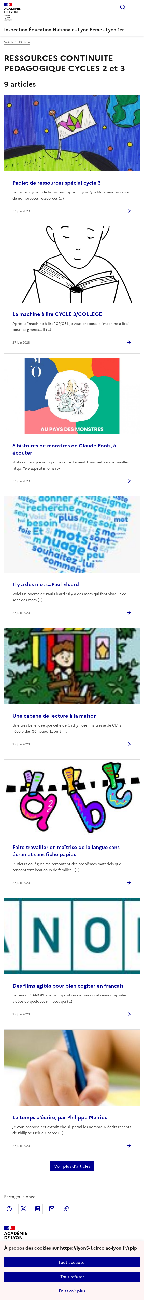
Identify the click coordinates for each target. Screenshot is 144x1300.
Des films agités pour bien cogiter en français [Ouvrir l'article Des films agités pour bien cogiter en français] (67, 986)
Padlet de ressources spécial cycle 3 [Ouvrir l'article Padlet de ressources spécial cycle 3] (56, 183)
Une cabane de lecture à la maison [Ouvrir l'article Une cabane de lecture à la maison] (54, 716)
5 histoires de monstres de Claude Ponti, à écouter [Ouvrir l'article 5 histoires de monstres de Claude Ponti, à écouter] (64, 449)
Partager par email (52, 1209)
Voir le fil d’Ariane (17, 42)
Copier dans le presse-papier (66, 1209)
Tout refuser (72, 1277)
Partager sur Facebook (9, 1209)
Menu (137, 7)
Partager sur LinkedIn (38, 1209)
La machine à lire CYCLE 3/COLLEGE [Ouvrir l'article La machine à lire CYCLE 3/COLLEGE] (57, 314)
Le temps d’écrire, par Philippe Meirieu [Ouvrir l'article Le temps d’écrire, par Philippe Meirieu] (60, 1117)
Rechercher (123, 7)
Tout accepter (72, 1262)
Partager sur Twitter (23, 1209)
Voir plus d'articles (72, 1166)
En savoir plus (72, 1291)
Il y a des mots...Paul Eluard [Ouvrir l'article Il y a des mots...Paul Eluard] (45, 584)
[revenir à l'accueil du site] (72, 30)
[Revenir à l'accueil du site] (15, 1237)
